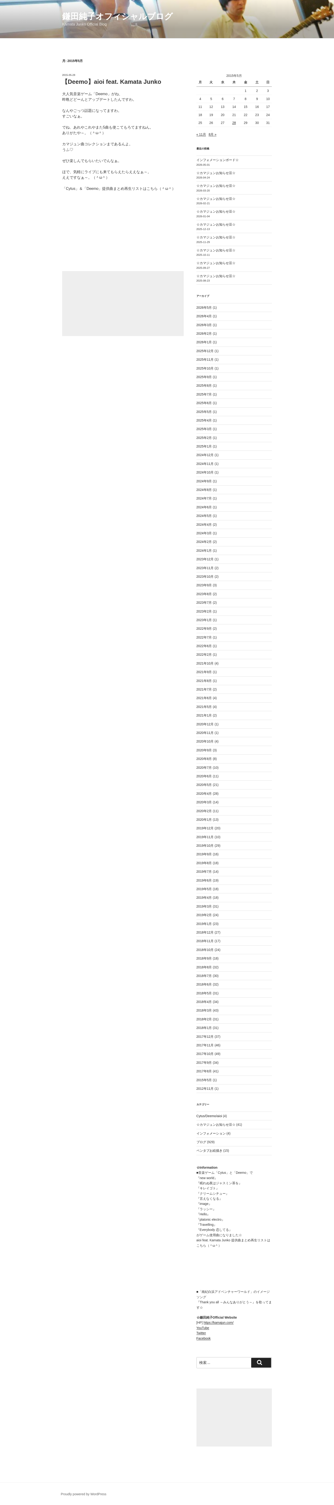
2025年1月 (204, 446)
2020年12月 (205, 724)
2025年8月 (204, 385)
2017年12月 (205, 1036)
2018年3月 (204, 1010)
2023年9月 (204, 585)
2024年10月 (205, 472)
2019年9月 (204, 854)
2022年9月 (204, 628)
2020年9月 (204, 750)
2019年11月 (205, 837)
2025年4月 (204, 420)
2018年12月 (205, 932)
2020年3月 (204, 802)
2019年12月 (205, 828)
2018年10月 (205, 950)
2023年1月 (204, 620)
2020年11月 (205, 733)
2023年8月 (204, 594)
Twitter (201, 1333)
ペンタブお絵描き (209, 1150)
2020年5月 (204, 785)
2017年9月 (204, 1062)
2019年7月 (204, 871)
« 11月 (201, 134)
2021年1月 (204, 715)
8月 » (212, 134)
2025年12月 (205, 351)
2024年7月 (204, 498)
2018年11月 (205, 941)
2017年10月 (205, 1054)
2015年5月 (204, 1080)
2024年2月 (204, 542)
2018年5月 (204, 993)
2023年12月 (205, 559)
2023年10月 (205, 576)
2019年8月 (204, 863)
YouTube (202, 1328)
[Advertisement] (123, 303)
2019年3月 (204, 906)
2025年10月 (205, 368)
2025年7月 (204, 394)
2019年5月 (204, 889)
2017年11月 (205, 1045)
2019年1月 (204, 924)
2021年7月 (204, 689)
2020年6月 (204, 776)
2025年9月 (204, 377)
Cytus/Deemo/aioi (209, 1116)
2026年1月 (204, 342)
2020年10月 (205, 741)
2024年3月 (204, 533)
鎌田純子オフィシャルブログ (117, 16)
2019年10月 (205, 845)
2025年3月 (204, 429)
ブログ (201, 1142)
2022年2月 (204, 654)
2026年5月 (204, 307)
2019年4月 (204, 897)
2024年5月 (204, 516)
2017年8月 (204, 1071)
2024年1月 (204, 550)
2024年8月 (204, 490)
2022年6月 (204, 646)
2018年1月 (204, 1028)
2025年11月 (205, 359)
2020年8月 (204, 759)
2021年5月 (204, 707)
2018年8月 (204, 967)
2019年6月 (204, 880)
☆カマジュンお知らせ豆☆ (215, 173)
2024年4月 (204, 524)
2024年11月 (205, 464)
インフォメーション (211, 1133)
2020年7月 (204, 767)
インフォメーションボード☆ (217, 160)
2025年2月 (204, 438)
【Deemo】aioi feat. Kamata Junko (111, 81)
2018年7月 (204, 976)
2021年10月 (205, 663)
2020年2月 (204, 811)
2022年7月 (204, 637)
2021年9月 (204, 672)
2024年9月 (204, 481)
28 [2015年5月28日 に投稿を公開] (234, 123)
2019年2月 (204, 915)
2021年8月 (204, 681)
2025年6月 (204, 403)
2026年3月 (204, 325)
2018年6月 (204, 984)
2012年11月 (205, 1088)
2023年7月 (204, 602)
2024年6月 (204, 507)
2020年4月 (204, 793)
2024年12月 (205, 455)
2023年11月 (205, 568)
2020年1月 (204, 819)
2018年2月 (204, 1019)
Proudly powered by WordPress (83, 1494)
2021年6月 (204, 698)
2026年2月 (204, 333)
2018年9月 (204, 958)
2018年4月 (204, 1002)
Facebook (203, 1338)
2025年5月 (204, 412)
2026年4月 (204, 316)
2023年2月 (204, 611)
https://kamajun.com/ (219, 1322)
